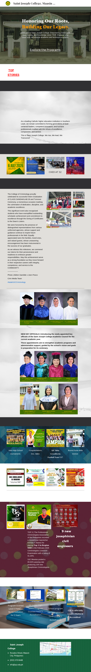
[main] (45, 29)
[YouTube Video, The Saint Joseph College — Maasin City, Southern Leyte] (45, 106)
